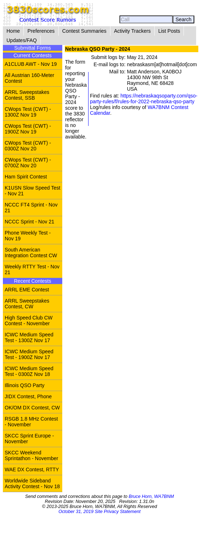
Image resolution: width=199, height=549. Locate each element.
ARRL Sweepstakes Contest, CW (27, 303)
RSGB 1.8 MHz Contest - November (31, 421)
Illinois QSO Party (24, 385)
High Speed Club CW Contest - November (29, 320)
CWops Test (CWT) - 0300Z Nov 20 (28, 145)
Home (13, 31)
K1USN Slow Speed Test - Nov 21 (32, 190)
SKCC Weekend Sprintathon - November (31, 455)
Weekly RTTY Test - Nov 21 (32, 269)
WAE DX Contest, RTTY (32, 469)
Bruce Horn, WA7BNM (151, 496)
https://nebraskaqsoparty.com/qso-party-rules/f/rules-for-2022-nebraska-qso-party (144, 98)
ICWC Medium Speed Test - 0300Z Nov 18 (29, 371)
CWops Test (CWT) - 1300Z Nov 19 (28, 112)
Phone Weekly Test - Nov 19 (28, 235)
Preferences (40, 31)
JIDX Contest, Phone (28, 396)
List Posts (169, 31)
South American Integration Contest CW (31, 252)
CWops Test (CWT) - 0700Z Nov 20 (28, 162)
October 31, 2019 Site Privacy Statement (99, 511)
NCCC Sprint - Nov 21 (29, 221)
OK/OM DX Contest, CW (32, 407)
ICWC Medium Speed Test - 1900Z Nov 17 (29, 354)
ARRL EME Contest (27, 289)
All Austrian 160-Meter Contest (29, 78)
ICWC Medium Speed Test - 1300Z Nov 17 (29, 337)
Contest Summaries (84, 31)
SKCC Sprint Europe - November (29, 438)
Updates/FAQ (21, 40)
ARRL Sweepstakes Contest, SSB (27, 95)
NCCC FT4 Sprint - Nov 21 (31, 207)
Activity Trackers (132, 31)
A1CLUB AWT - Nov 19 (31, 64)
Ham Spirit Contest (26, 177)
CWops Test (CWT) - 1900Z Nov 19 (28, 129)
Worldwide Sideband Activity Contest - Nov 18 (32, 483)
